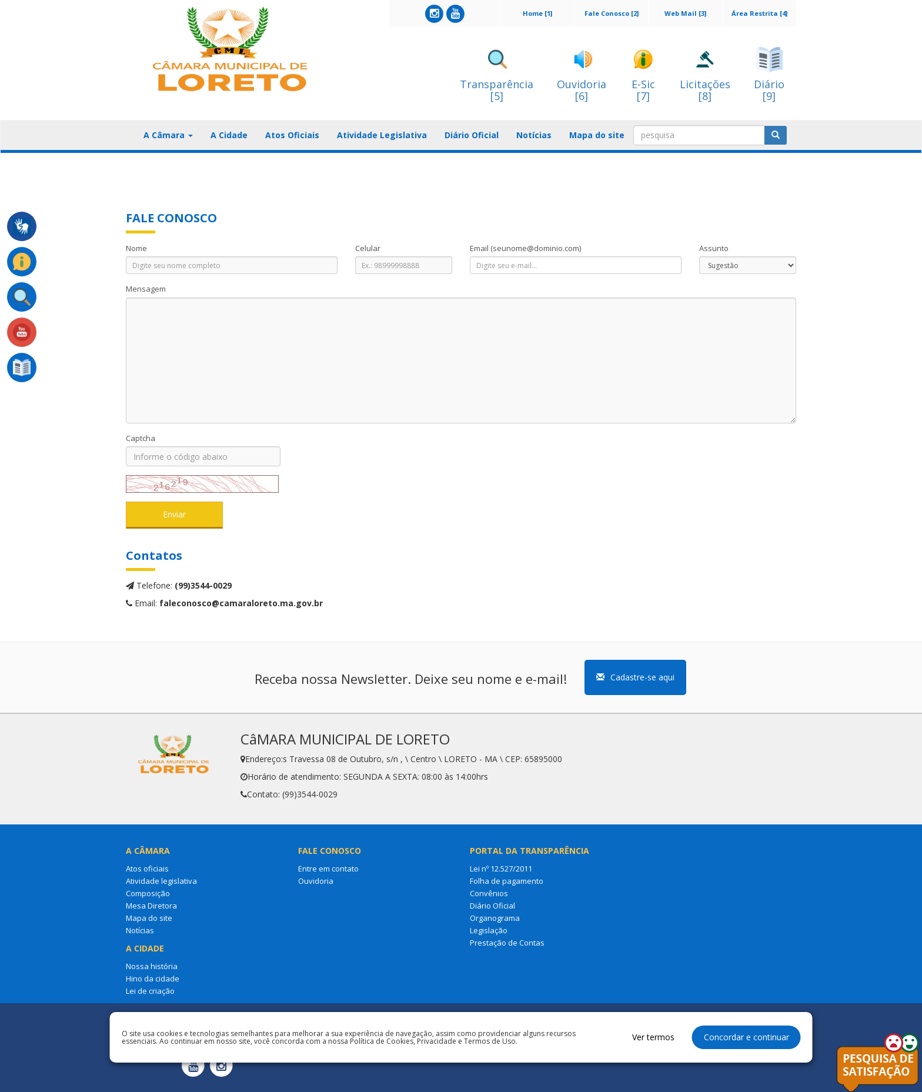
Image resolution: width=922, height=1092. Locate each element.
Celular (367, 248)
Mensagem (146, 288)
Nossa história (152, 966)
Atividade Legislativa (382, 135)
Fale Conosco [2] (611, 13)
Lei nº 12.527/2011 (501, 868)
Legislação (488, 930)
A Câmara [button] (168, 135)
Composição (148, 893)
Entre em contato (328, 868)
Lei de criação (150, 991)
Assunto (714, 248)
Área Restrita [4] (759, 13)
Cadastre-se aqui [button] (635, 677)
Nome (136, 248)
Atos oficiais (147, 868)
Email (525, 248)
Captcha (140, 438)
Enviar (174, 514)
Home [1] (537, 13)
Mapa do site (596, 135)
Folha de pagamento (506, 881)
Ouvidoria (315, 881)
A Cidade (229, 135)
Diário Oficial (472, 135)
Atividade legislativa (161, 881)
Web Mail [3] (685, 13)
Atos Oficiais (292, 135)
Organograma (495, 918)
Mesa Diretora (151, 905)
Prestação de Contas (507, 942)
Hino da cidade (152, 978)
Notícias (534, 135)
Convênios (489, 893)
